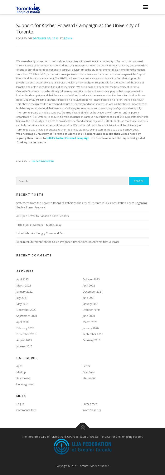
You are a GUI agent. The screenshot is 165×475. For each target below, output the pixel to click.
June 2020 (89, 316)
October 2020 (91, 310)
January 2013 (24, 346)
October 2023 (91, 279)
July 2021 (21, 298)
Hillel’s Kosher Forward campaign (67, 138)
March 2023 (23, 285)
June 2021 (89, 298)
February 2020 (25, 328)
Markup (21, 372)
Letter (86, 366)
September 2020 (26, 316)
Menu (145, 7)
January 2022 (24, 291)
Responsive (23, 378)
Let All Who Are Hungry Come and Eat (40, 233)
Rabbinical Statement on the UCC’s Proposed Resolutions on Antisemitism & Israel (67, 242)
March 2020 (90, 322)
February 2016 (91, 340)
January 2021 (91, 304)
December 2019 (26, 334)
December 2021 (93, 291)
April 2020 (22, 322)
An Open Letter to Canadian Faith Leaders (42, 216)
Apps (19, 366)
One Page (89, 372)
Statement (89, 378)
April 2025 (22, 279)
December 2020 (26, 310)
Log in (20, 404)
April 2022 (89, 285)
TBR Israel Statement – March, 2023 (39, 224)
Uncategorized (43, 161)
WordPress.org (92, 410)
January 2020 (91, 328)
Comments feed (26, 410)
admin (68, 38)
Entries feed (90, 404)
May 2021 (22, 304)
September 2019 (93, 334)
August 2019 (24, 340)
